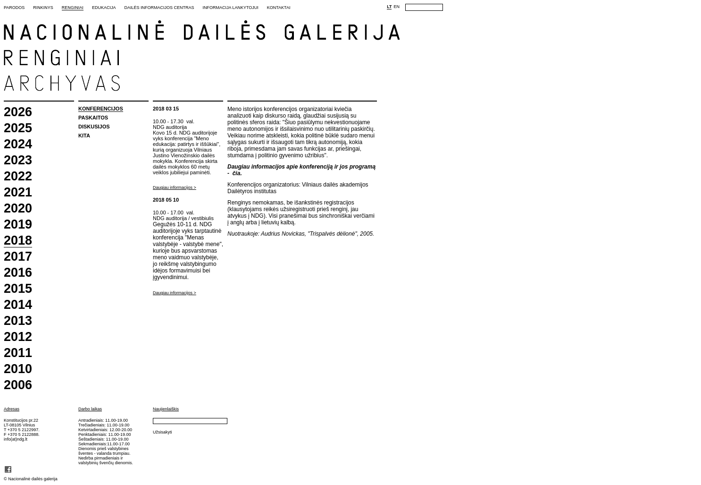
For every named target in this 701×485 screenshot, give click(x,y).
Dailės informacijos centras (159, 7)
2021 (18, 192)
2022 (18, 176)
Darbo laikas (90, 409)
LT (389, 6)
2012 (18, 337)
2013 (18, 321)
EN (396, 6)
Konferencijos (100, 108)
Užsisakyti (162, 432)
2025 (18, 128)
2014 (18, 304)
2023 (18, 160)
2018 (18, 240)
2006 (18, 385)
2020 (18, 208)
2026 (18, 112)
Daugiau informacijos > (174, 187)
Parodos (14, 7)
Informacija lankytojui (230, 7)
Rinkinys (43, 7)
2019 (18, 224)
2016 (18, 272)
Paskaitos (93, 117)
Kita (84, 135)
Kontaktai (279, 7)
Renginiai (72, 7)
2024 (18, 144)
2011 (18, 353)
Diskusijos (94, 126)
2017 (18, 256)
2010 (18, 369)
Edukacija (104, 7)
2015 (18, 288)
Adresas (11, 409)
